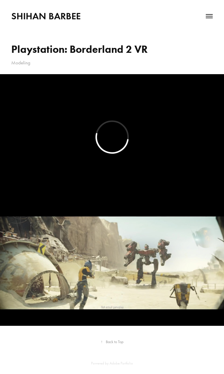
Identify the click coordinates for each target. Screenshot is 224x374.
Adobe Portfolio (121, 363)
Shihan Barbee (46, 16)
